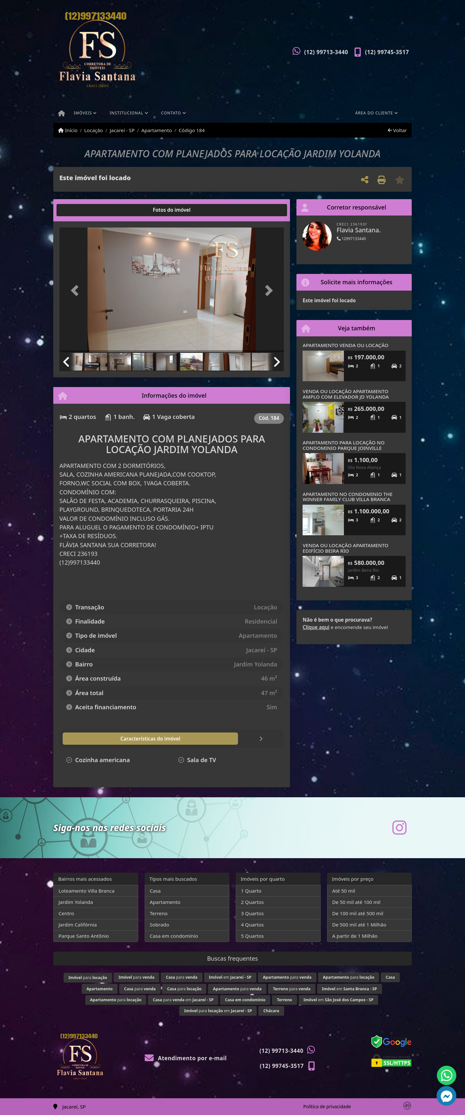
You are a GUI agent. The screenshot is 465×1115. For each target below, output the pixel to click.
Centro (66, 913)
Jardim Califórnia (77, 924)
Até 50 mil (343, 890)
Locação (93, 130)
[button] (76, 290)
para (87, 977)
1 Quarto (251, 890)
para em (183, 1000)
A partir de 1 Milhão (355, 936)
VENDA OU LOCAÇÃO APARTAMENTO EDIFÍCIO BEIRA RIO (345, 548)
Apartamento (156, 130)
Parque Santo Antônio (83, 936)
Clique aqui (316, 627)
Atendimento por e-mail (186, 1058)
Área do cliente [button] (374, 113)
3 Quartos (252, 913)
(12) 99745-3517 (387, 52)
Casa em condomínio (174, 936)
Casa (155, 890)
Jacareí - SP (122, 130)
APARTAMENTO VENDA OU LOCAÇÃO (345, 345)
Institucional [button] (126, 113)
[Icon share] (399, 828)
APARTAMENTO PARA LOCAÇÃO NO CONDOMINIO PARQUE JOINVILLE (343, 445)
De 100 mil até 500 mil (357, 913)
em (230, 977)
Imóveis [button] (83, 113)
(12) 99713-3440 (326, 52)
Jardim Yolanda (75, 902)
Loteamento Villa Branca (86, 890)
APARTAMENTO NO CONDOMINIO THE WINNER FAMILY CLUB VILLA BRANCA (347, 497)
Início (68, 130)
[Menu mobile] (61, 114)
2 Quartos (252, 902)
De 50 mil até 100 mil (356, 902)
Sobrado (159, 924)
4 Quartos (252, 924)
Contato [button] (171, 113)
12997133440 (351, 238)
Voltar (397, 130)
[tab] (80, 210)
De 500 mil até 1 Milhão (359, 924)
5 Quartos (252, 936)
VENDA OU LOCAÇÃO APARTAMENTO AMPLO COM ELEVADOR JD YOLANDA (346, 394)
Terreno (159, 913)
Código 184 (192, 130)
